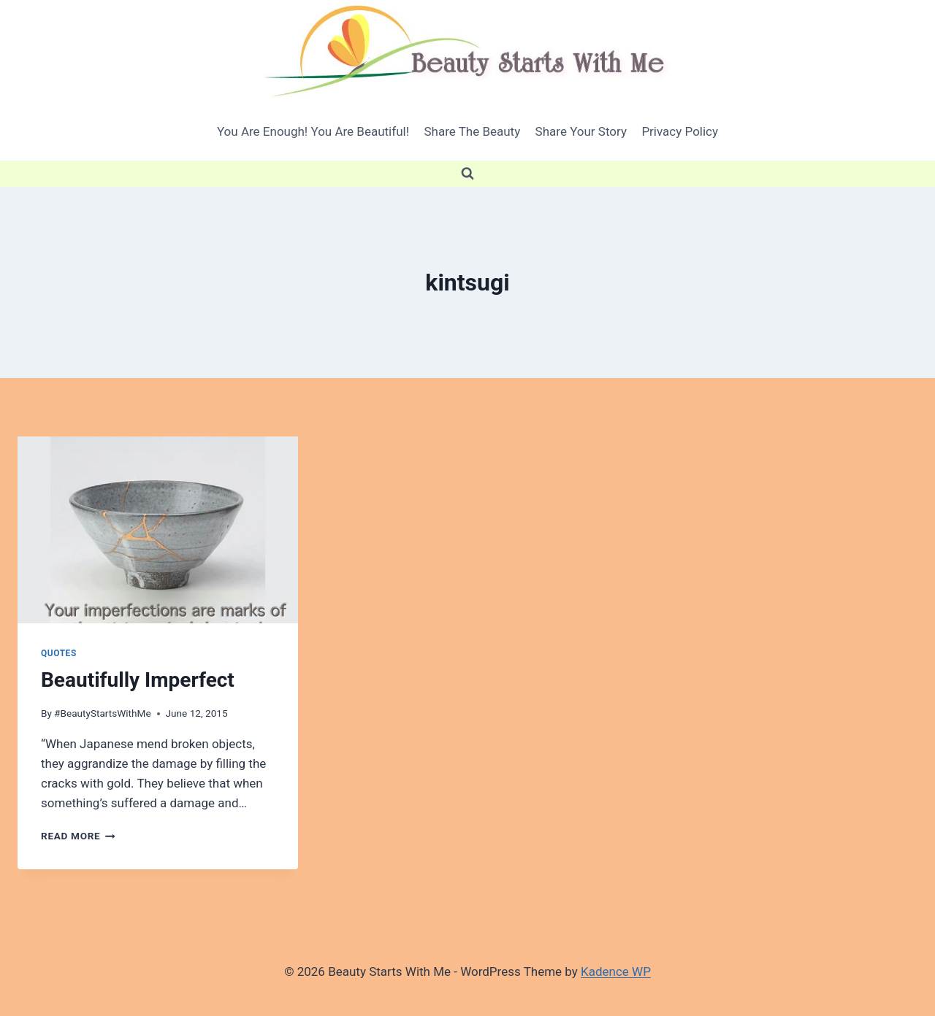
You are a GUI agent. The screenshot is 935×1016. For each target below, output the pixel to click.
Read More (78, 836)
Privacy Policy (679, 131)
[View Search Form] (467, 174)
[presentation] (158, 529)
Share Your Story (581, 131)
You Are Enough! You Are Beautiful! (313, 131)
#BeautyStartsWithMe (102, 713)
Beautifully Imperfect (137, 680)
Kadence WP (616, 971)
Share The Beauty (472, 131)
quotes (59, 653)
